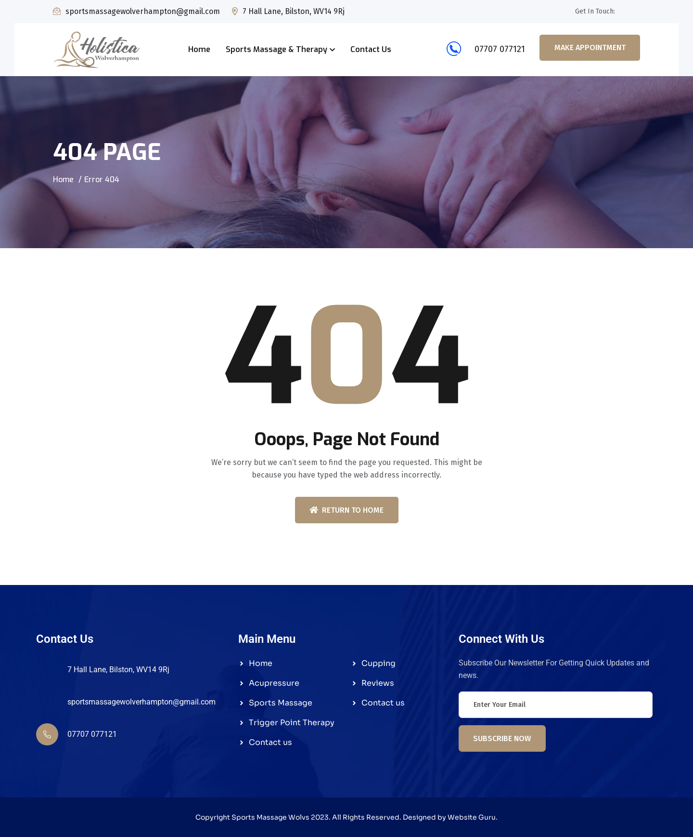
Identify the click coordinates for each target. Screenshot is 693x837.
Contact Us (370, 49)
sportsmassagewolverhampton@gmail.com (142, 11)
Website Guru (472, 817)
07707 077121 (482, 49)
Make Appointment (590, 47)
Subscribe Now (502, 738)
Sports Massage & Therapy (276, 49)
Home (199, 49)
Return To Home (346, 510)
